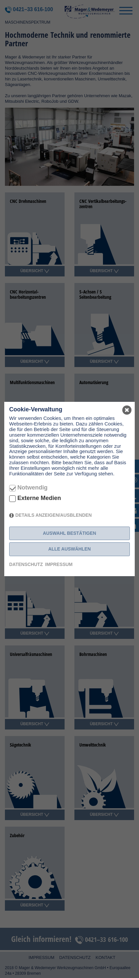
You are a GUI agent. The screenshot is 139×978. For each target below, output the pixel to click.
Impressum (59, 564)
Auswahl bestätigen (69, 533)
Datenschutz (26, 564)
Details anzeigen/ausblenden (53, 515)
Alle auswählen (69, 549)
